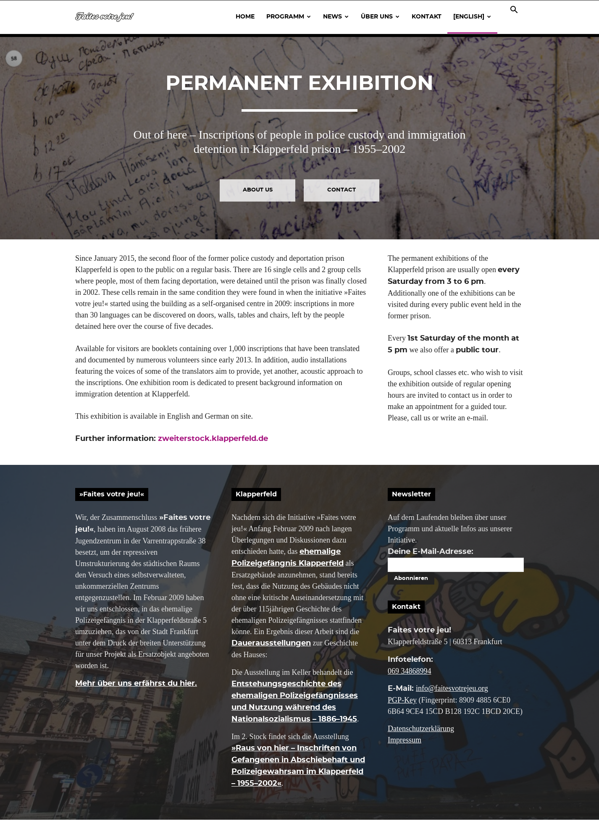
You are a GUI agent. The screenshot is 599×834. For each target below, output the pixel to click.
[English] (472, 17)
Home (245, 17)
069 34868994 (409, 685)
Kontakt (426, 17)
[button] (514, 10)
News (336, 17)
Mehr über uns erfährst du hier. (136, 697)
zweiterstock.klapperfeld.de (213, 452)
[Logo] (104, 17)
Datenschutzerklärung (421, 743)
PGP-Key (402, 714)
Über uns (380, 17)
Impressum (404, 754)
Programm (288, 17)
